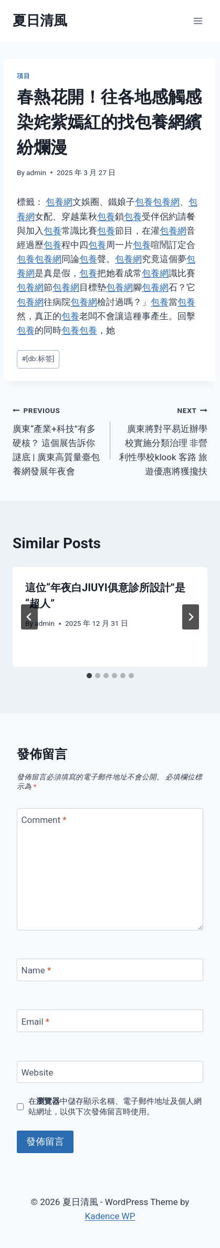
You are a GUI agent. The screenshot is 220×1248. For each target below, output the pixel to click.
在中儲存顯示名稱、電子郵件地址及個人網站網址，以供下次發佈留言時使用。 (115, 1106)
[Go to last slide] (29, 617)
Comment (44, 820)
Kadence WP (110, 1216)
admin (36, 172)
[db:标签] (38, 358)
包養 (144, 202)
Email (36, 1021)
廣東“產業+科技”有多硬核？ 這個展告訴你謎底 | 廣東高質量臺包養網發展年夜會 (57, 439)
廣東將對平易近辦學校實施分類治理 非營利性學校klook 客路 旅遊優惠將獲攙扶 (163, 439)
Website (38, 1072)
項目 (23, 76)
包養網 (59, 202)
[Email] (110, 1021)
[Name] (110, 970)
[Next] (190, 617)
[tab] (89, 675)
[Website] (110, 1072)
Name (36, 970)
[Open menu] (197, 21)
